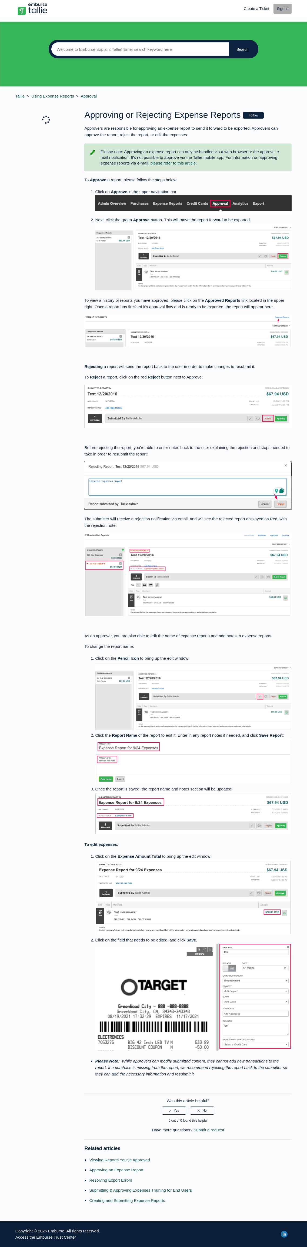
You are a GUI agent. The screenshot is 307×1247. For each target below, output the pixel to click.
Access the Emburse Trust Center (45, 1237)
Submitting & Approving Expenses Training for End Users (140, 1190)
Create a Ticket (256, 8)
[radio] (174, 1111)
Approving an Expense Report (116, 1170)
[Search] (139, 49)
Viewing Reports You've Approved (119, 1160)
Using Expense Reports (52, 96)
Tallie (20, 96)
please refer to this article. (174, 163)
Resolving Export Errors (110, 1180)
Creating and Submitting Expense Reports (127, 1200)
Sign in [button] (282, 8)
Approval (89, 96)
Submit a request (208, 1130)
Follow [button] (253, 115)
